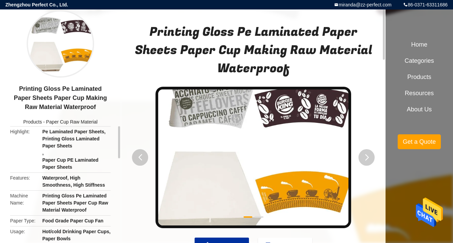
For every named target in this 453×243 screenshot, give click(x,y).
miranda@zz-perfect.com (365, 4)
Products (32, 122)
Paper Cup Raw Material (72, 122)
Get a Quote (419, 141)
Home (419, 44)
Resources (419, 93)
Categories (419, 60)
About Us (419, 109)
